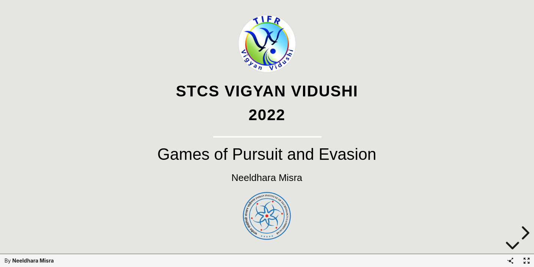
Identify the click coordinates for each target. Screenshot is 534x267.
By (29, 260)
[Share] (510, 260)
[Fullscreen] (526, 260)
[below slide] (512, 245)
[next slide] (524, 233)
